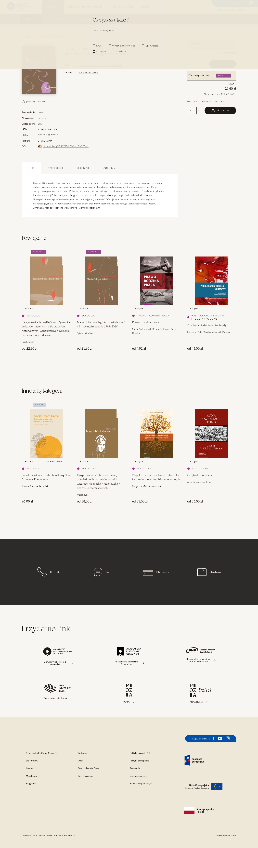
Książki (30, 19)
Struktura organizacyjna (141, 783)
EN (249, 10)
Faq (102, 572)
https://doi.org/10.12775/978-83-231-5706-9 (66, 146)
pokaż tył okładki (33, 101)
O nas (218, 10)
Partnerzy (82, 753)
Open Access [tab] (211, 43)
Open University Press (122, 7)
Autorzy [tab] (109, 168)
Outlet (10, 19)
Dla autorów (229, 10)
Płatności (156, 572)
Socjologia (58, 36)
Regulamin (135, 768)
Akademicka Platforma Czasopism (85, 7)
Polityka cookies (85, 776)
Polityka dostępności (139, 760)
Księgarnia (51, 7)
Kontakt (241, 10)
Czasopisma (85, 19)
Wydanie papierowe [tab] (211, 76)
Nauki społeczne (41, 36)
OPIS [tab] (31, 168)
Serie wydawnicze (57, 19)
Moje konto (31, 776)
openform (230, 836)
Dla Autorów (32, 760)
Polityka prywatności (140, 753)
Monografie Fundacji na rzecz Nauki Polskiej (100, 65)
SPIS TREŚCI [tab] (55, 168)
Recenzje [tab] (83, 168)
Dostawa (145, 7)
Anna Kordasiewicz (88, 72)
